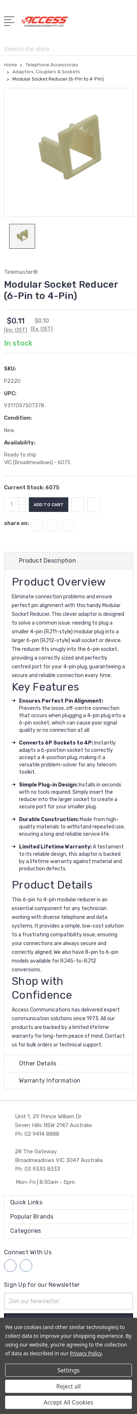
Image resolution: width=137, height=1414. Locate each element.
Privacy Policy (86, 1353)
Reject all (68, 1386)
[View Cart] (129, 24)
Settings (68, 1370)
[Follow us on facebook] (10, 1265)
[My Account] (98, 24)
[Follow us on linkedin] (26, 1265)
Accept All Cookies (69, 1402)
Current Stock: (32, 487)
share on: (16, 523)
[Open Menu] (10, 20)
